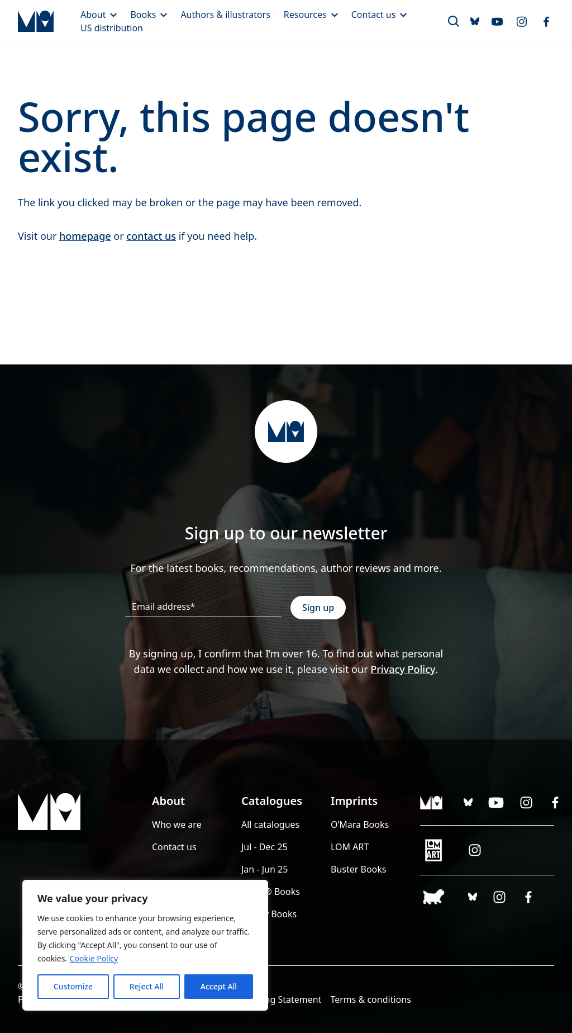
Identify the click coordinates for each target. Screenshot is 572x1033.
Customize (73, 986)
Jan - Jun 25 (264, 869)
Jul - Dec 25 (264, 847)
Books (148, 14)
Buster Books (359, 869)
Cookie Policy (94, 958)
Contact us (379, 14)
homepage (85, 236)
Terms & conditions (370, 999)
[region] (145, 945)
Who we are (177, 824)
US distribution (111, 28)
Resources (311, 14)
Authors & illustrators (225, 14)
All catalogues (270, 824)
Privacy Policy (402, 669)
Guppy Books (269, 914)
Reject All (147, 986)
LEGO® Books (270, 891)
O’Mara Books (360, 824)
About (98, 14)
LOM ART (350, 847)
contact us (151, 236)
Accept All (219, 986)
